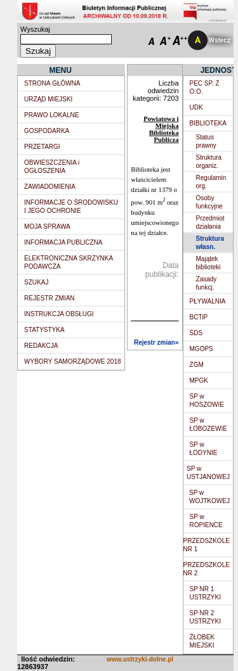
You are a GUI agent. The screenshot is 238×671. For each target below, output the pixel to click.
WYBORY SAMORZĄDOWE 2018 (72, 361)
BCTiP (199, 317)
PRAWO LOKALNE (51, 115)
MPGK (199, 380)
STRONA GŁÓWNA (52, 83)
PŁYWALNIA (208, 301)
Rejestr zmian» (156, 342)
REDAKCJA (41, 345)
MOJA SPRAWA (47, 226)
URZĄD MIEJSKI (48, 99)
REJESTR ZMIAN (49, 298)
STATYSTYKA (44, 329)
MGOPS (201, 348)
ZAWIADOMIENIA (50, 186)
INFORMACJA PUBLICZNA (63, 242)
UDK (196, 107)
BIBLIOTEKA (208, 123)
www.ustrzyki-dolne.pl (140, 659)
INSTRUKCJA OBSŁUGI (58, 313)
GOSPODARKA (46, 130)
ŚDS (196, 332)
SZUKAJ (36, 282)
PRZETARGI (42, 146)
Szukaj (38, 51)
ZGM (197, 364)
